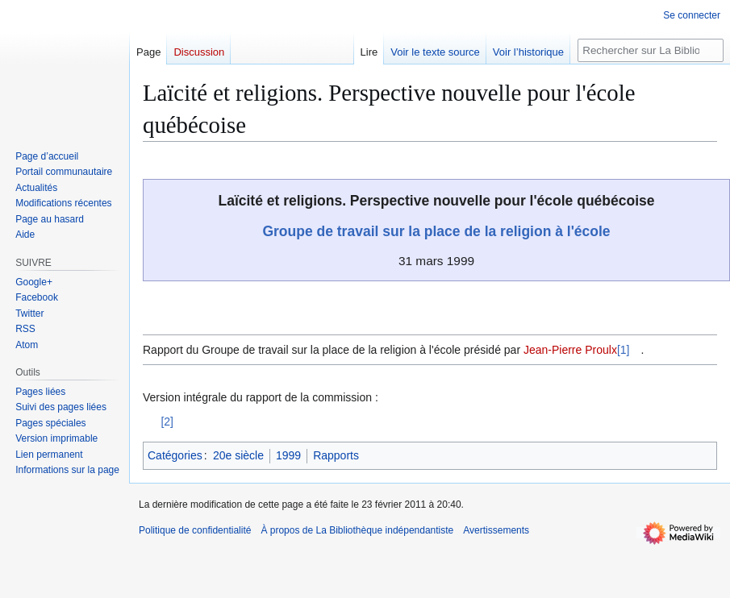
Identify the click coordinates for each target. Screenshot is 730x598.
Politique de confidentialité (195, 530)
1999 (288, 455)
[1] (623, 349)
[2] (167, 421)
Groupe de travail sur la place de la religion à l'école (436, 231)
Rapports (336, 455)
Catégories (175, 455)
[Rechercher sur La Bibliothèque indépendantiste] (651, 50)
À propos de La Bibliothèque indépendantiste (357, 530)
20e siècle (238, 455)
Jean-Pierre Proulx (570, 349)
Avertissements (496, 530)
